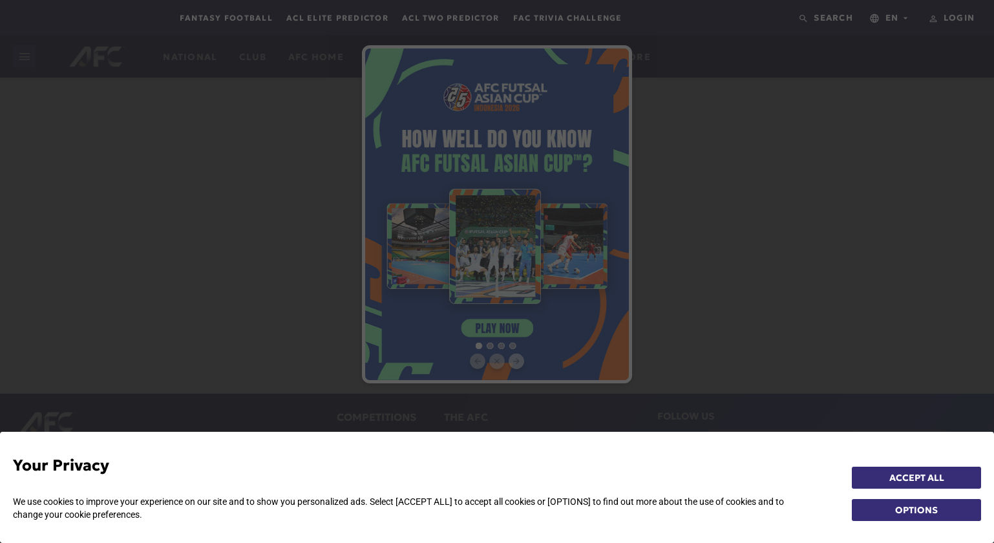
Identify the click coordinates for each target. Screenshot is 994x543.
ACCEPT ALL (916, 478)
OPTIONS (916, 510)
